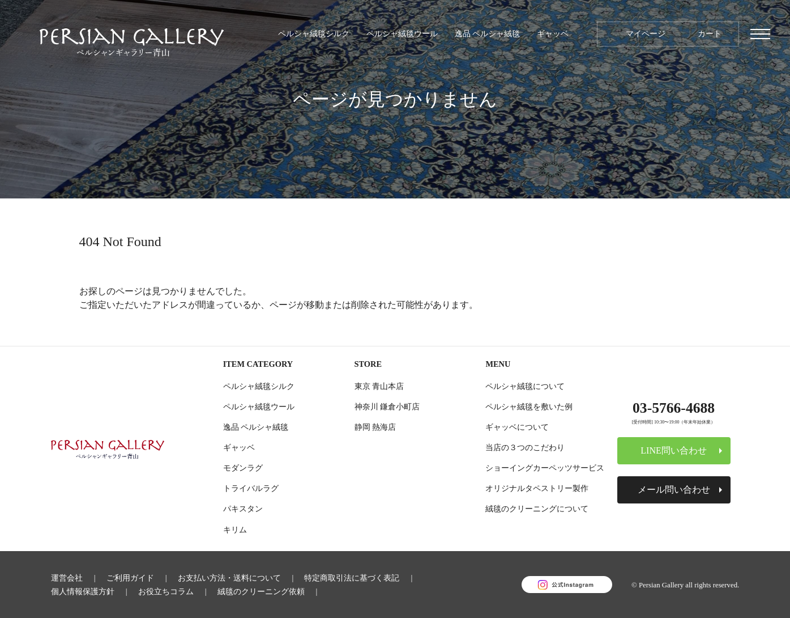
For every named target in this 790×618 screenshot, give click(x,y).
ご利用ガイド (130, 577)
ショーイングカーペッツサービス (544, 467)
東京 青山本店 (379, 386)
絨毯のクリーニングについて (536, 508)
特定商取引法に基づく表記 (351, 577)
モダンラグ (243, 467)
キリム (235, 529)
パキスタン (243, 508)
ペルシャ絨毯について (525, 386)
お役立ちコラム (166, 591)
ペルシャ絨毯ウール (402, 33)
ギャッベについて (517, 426)
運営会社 (67, 577)
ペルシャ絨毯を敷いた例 (529, 406)
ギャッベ (553, 33)
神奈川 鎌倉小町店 (387, 406)
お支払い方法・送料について (229, 577)
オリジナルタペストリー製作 (536, 488)
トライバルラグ (251, 488)
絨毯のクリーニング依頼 (261, 591)
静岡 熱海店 (375, 426)
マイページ (645, 33)
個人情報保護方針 (82, 591)
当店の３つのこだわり (525, 447)
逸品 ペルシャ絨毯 (487, 33)
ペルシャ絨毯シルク (313, 33)
